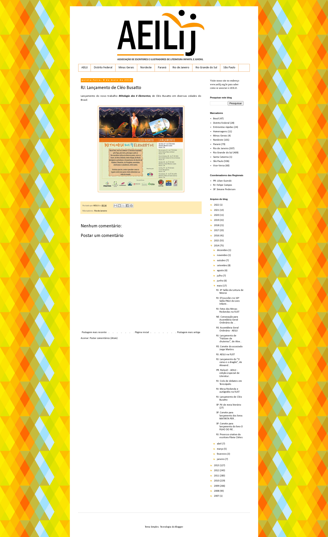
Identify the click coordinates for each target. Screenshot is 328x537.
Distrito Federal (103, 67)
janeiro (221, 459)
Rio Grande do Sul (206, 67)
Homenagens (220, 131)
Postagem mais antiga (188, 332)
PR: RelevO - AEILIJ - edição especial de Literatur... (228, 373)
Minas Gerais (126, 67)
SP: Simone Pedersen (224, 189)
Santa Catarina (221, 157)
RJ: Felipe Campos (222, 185)
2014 (217, 245)
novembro (222, 255)
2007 (217, 496)
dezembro (222, 250)
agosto (220, 270)
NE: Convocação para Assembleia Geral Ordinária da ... (227, 320)
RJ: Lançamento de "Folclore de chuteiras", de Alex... (229, 339)
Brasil (216, 118)
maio (220, 286)
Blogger (179, 527)
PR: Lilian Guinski (222, 181)
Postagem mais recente (94, 332)
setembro (222, 265)
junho (220, 281)
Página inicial (142, 332)
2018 (217, 225)
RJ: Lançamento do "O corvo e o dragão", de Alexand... (229, 362)
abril (219, 444)
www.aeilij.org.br (219, 84)
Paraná (162, 67)
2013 (217, 465)
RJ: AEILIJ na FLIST (225, 354)
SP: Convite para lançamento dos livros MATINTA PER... (229, 415)
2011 (217, 476)
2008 (217, 491)
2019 (217, 220)
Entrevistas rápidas (223, 127)
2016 (217, 235)
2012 (217, 470)
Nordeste (146, 67)
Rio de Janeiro (181, 67)
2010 (217, 481)
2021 (217, 210)
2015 (217, 240)
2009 (217, 486)
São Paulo (229, 67)
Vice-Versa (219, 165)
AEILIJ (84, 67)
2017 (217, 230)
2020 (217, 215)
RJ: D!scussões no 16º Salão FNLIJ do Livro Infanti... (228, 301)
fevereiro (222, 454)
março (220, 449)
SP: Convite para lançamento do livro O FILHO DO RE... (229, 426)
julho (220, 276)
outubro (221, 260)
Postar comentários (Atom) (104, 338)
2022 (217, 205)
